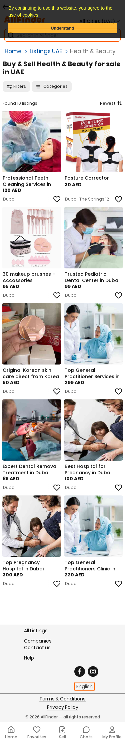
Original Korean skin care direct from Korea (31, 373)
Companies (38, 641)
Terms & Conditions (62, 699)
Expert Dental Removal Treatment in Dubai (30, 469)
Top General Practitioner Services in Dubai (92, 373)
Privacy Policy (62, 707)
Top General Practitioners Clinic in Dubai (90, 565)
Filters (16, 86)
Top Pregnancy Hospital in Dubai (23, 565)
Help (29, 658)
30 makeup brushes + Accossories (29, 277)
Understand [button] (62, 28)
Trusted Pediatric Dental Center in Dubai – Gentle (92, 277)
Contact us (37, 648)
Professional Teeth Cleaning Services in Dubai (27, 181)
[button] (42, 16)
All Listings (36, 631)
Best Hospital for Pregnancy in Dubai (88, 469)
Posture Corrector (87, 178)
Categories (52, 86)
